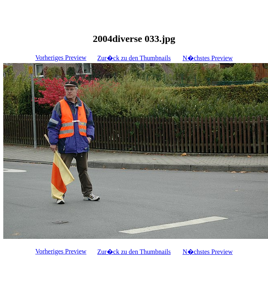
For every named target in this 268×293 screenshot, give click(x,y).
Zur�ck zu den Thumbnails (134, 58)
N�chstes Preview (207, 58)
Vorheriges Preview (60, 57)
